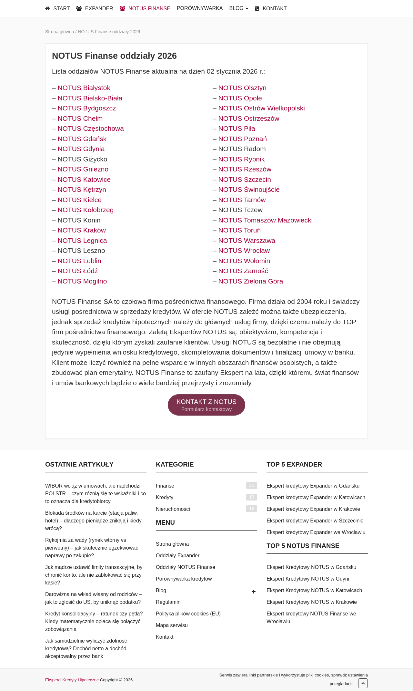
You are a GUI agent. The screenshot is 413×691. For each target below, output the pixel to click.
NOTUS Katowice (84, 179)
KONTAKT (271, 8)
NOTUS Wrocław (244, 250)
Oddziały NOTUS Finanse (185, 567)
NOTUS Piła (236, 128)
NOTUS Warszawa (247, 240)
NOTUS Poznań (242, 138)
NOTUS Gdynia (81, 148)
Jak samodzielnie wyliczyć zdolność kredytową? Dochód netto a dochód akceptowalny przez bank (86, 648)
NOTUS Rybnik (241, 159)
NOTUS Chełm (80, 118)
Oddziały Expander (177, 555)
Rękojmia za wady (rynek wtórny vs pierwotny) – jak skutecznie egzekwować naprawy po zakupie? (91, 547)
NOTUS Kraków (82, 230)
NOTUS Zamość (243, 270)
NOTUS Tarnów (242, 199)
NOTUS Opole (240, 98)
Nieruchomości (173, 509)
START (57, 8)
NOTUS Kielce (80, 199)
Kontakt (164, 637)
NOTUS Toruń (239, 230)
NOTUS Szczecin (244, 179)
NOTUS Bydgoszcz (87, 108)
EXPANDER (94, 8)
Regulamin (168, 602)
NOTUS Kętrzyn (82, 189)
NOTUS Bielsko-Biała (90, 98)
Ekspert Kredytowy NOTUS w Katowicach (314, 590)
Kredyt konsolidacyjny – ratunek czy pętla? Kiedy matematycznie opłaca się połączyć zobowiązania (94, 621)
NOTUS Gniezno (83, 169)
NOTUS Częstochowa (91, 128)
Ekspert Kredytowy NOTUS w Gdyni (308, 579)
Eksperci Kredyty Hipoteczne (72, 679)
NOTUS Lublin (79, 260)
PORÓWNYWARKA (200, 8)
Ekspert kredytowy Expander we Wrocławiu (316, 532)
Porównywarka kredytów (184, 579)
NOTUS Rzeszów (245, 169)
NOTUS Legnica (82, 240)
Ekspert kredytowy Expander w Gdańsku (313, 486)
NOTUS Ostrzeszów (248, 118)
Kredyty (164, 497)
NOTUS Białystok (84, 87)
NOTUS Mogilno (82, 281)
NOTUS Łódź (78, 270)
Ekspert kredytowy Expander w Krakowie (313, 509)
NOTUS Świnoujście (249, 189)
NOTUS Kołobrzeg (86, 209)
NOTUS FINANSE (145, 8)
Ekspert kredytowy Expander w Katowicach (316, 497)
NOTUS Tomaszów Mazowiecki (265, 220)
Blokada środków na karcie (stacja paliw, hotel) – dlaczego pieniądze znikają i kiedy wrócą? (93, 520)
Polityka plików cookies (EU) (188, 613)
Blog (161, 590)
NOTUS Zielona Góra (250, 281)
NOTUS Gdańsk (82, 138)
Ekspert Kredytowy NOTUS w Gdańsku (311, 567)
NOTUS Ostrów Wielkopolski (261, 108)
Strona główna (172, 544)
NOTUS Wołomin (244, 260)
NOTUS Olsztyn (242, 87)
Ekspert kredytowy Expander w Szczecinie (315, 520)
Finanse (165, 486)
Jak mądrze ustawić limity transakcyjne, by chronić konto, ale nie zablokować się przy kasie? (93, 574)
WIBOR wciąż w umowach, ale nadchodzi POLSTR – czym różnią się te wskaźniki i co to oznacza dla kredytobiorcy (95, 493)
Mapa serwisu (172, 625)
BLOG (236, 8)
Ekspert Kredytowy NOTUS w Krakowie (312, 602)
